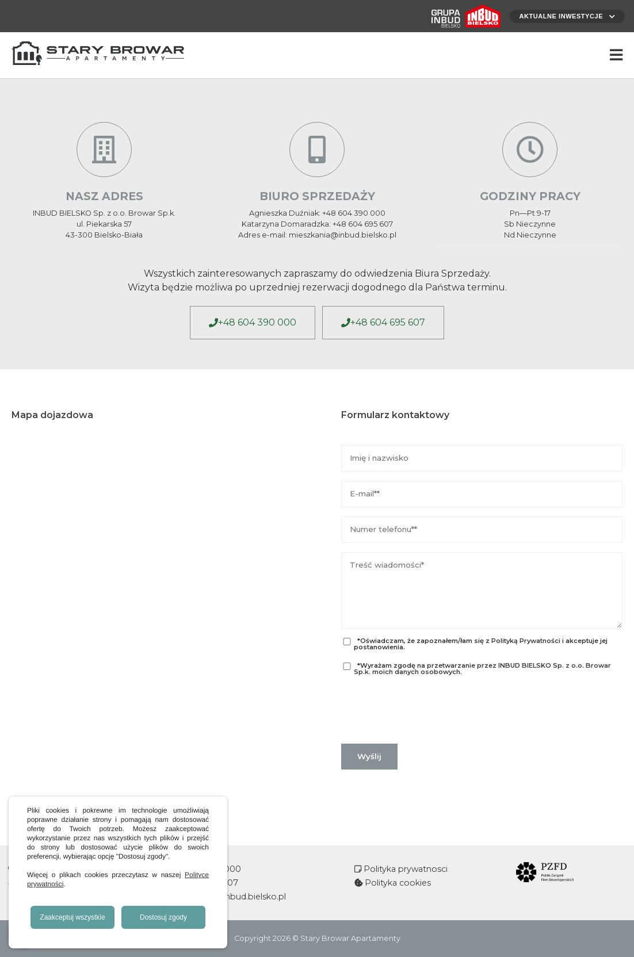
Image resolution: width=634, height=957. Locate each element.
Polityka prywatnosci (404, 869)
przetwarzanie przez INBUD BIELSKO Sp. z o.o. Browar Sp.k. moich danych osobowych (482, 668)
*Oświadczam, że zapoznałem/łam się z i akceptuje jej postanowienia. (474, 644)
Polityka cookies (396, 883)
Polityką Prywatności (525, 641)
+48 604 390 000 (257, 322)
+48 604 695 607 (387, 322)
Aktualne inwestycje (564, 16)
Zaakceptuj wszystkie (72, 917)
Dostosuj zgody (163, 917)
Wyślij (369, 756)
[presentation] (428, 709)
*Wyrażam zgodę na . (475, 669)
